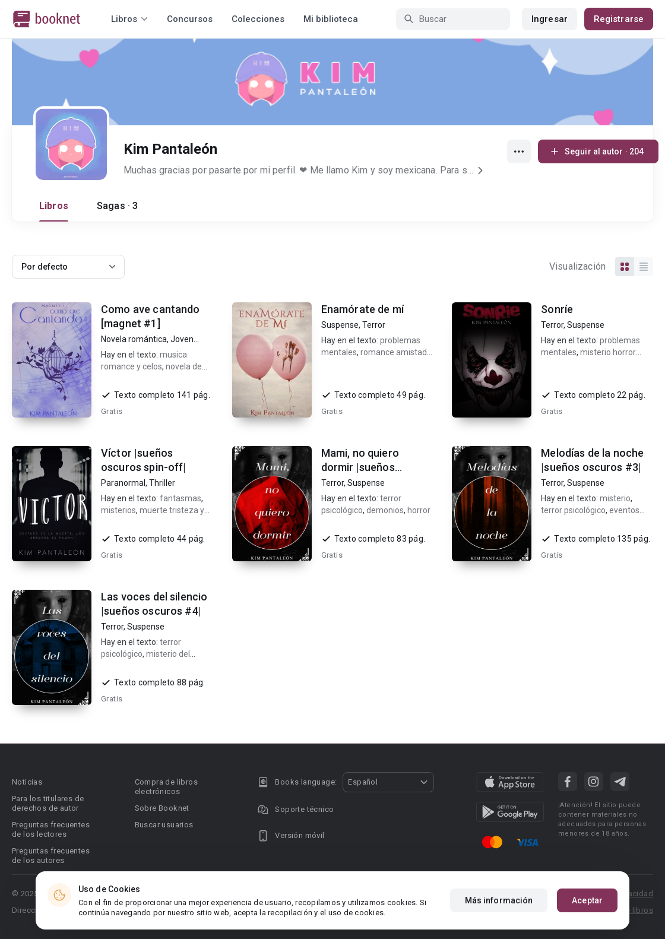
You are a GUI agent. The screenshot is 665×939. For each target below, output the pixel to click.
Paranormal (123, 483)
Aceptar (587, 901)
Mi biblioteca (330, 19)
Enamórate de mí (362, 309)
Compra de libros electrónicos (166, 786)
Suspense (340, 325)
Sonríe (557, 309)
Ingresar (549, 19)
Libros (53, 205)
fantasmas (180, 498)
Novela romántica (134, 339)
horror (418, 510)
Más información (499, 901)
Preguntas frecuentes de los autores (51, 855)
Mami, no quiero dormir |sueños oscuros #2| (360, 467)
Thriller (162, 483)
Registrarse (619, 19)
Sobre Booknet (162, 808)
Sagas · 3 (117, 205)
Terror (373, 325)
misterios (118, 510)
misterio (615, 498)
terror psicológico (573, 510)
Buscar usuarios (164, 824)
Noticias (27, 781)
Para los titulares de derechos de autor (48, 803)
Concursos (190, 19)
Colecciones (258, 19)
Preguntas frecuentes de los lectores (51, 829)
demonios (385, 510)
